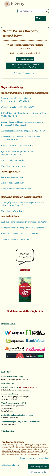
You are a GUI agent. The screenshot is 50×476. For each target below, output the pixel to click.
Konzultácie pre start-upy (13, 166)
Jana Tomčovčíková (9, 399)
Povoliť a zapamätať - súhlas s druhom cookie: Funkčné (25, 65)
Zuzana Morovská (8, 424)
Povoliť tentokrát (25, 59)
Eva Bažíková (6, 406)
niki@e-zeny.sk (23, 390)
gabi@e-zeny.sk (22, 379)
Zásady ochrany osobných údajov (34, 458)
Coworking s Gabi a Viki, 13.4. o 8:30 (17, 107)
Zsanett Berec (6, 396)
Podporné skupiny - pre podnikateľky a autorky (22, 228)
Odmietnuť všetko (38, 472)
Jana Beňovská (7, 408)
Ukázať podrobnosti (10, 465)
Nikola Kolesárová (8, 390)
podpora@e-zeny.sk (21, 396)
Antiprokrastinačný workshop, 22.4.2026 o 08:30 (23, 131)
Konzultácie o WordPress (12, 211)
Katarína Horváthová (9, 418)
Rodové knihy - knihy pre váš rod (16, 188)
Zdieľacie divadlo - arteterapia (15, 239)
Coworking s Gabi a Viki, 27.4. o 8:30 (17, 145)
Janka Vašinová (7, 411)
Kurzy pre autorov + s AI (12, 177)
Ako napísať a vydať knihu (12, 183)
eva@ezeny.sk (18, 406)
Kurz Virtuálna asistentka (12, 160)
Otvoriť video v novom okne (25, 73)
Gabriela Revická (8, 379)
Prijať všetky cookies (38, 466)
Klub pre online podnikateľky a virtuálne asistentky (24, 222)
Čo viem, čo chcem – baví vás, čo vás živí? (20, 233)
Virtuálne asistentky (28, 387)
